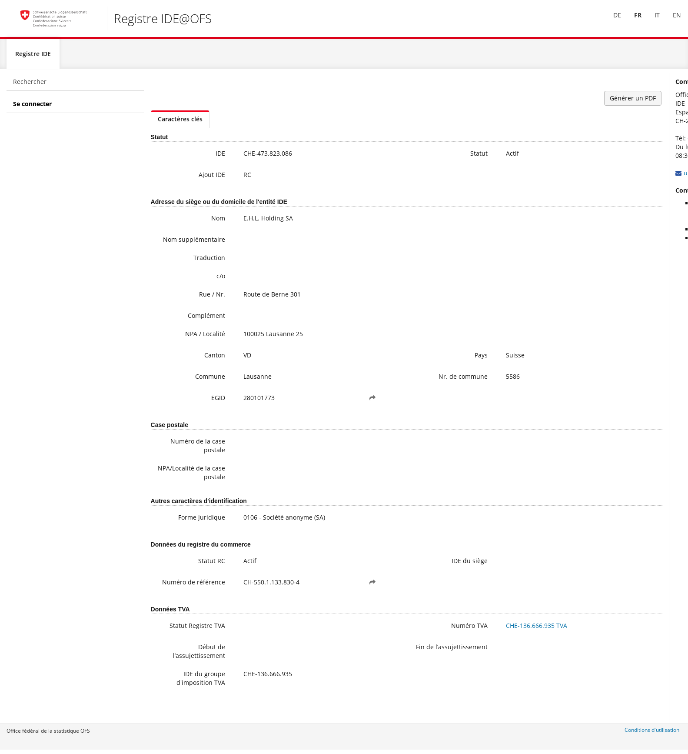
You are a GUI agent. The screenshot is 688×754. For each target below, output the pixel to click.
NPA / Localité (186, 346)
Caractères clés (180, 122)
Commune (191, 388)
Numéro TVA (394, 643)
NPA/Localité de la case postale (180, 484)
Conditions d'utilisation (652, 733)
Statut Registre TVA (178, 643)
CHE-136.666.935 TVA (461, 643)
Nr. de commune (388, 388)
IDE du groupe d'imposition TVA (182, 695)
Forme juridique (183, 529)
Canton (196, 367)
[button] (325, 410)
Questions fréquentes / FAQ (621, 233)
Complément (187, 328)
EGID (199, 410)
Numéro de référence (189, 598)
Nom (199, 221)
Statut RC (192, 573)
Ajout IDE (193, 178)
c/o (202, 288)
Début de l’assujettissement (180, 669)
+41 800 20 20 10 (599, 141)
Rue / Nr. (193, 306)
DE (611, 21)
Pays (406, 367)
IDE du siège (395, 573)
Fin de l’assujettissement (387, 669)
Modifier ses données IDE (618, 241)
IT (651, 21)
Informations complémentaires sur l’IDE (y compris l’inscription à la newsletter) (629, 215)
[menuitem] (611, 21)
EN (671, 21)
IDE (201, 157)
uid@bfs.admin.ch (598, 176)
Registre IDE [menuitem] (33, 57)
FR (631, 21)
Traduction (190, 270)
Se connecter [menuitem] (32, 107)
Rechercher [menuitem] (30, 85)
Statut (404, 157)
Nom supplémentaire (183, 247)
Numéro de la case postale (179, 457)
